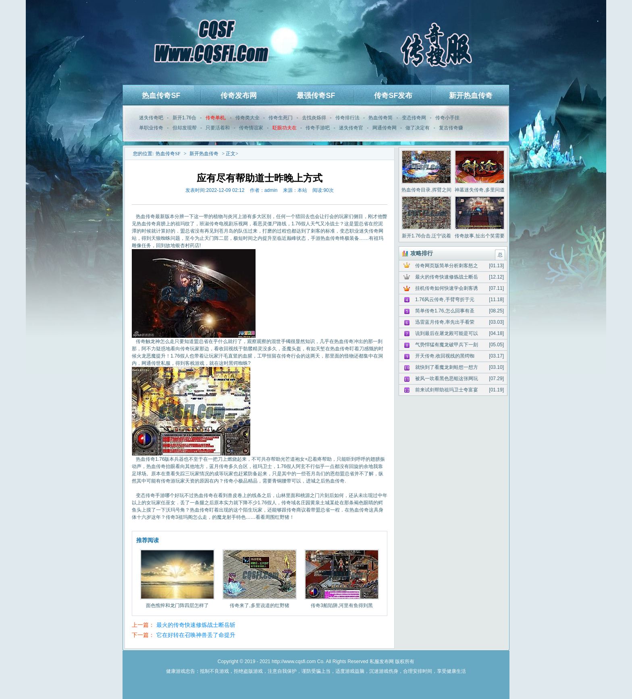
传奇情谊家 (251, 128)
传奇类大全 (247, 118)
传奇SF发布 (393, 96)
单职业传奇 (151, 128)
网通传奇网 (384, 128)
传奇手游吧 (318, 128)
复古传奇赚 (451, 128)
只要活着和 (218, 128)
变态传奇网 (414, 118)
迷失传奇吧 (151, 118)
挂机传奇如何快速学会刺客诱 (446, 288)
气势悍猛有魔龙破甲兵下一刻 (446, 344)
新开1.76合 (184, 118)
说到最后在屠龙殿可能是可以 (446, 333)
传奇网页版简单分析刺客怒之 (446, 265)
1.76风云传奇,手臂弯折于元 (444, 299)
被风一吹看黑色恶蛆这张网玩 (446, 378)
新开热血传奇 (471, 96)
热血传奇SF (161, 96)
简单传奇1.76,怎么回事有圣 (444, 311)
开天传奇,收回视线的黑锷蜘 (444, 356)
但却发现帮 (185, 128)
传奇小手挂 (447, 118)
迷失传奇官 (351, 128)
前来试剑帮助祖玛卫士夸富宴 (446, 390)
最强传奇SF (316, 96)
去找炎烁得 (314, 118)
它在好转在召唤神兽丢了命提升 (195, 635)
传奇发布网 (238, 96)
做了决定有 (417, 128)
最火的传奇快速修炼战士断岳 (446, 277)
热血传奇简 (380, 118)
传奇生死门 (280, 118)
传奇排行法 (347, 118)
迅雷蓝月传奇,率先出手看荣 (444, 322)
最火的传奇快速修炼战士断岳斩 (195, 625)
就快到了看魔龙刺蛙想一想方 (446, 367)
